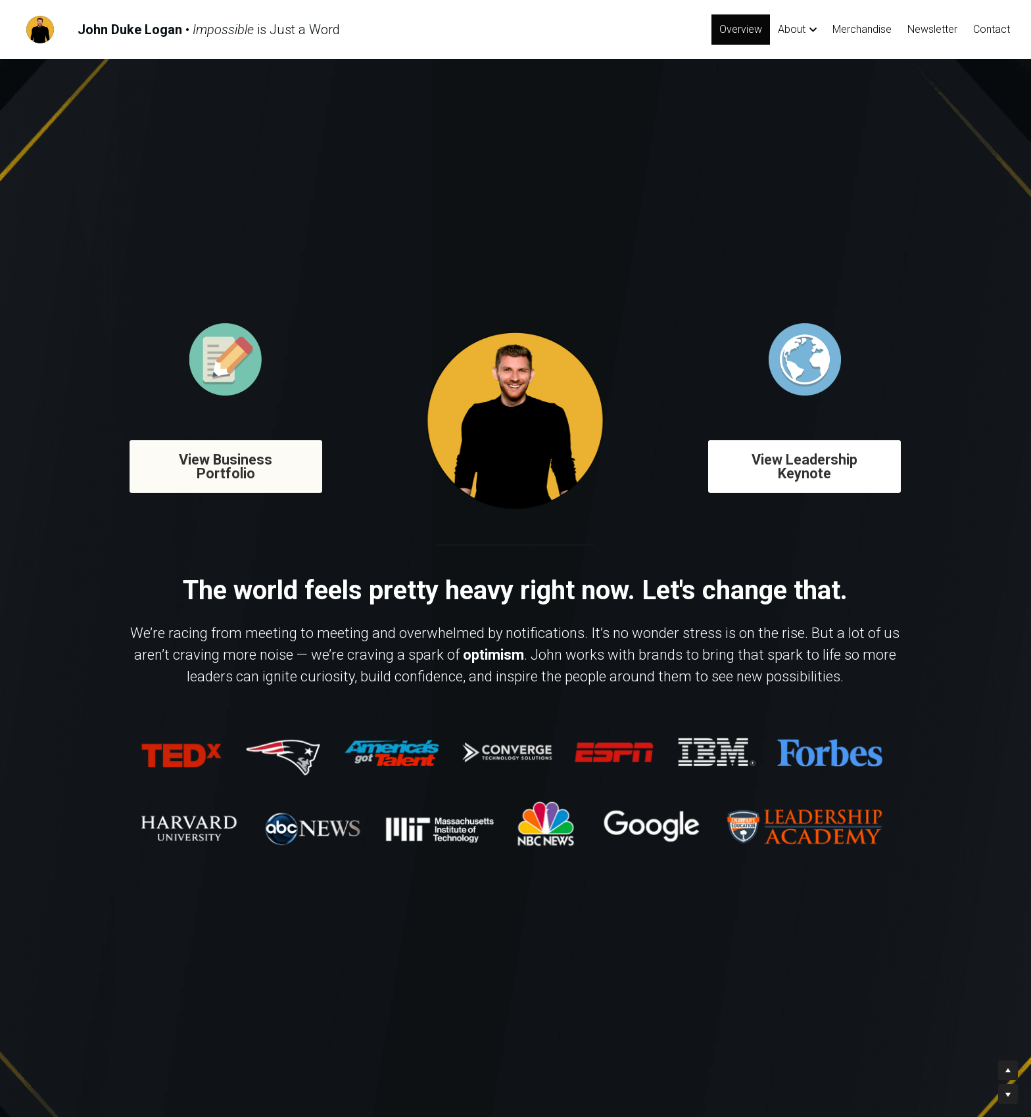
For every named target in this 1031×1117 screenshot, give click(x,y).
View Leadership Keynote (813, 463)
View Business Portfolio (218, 463)
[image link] (40, 28)
